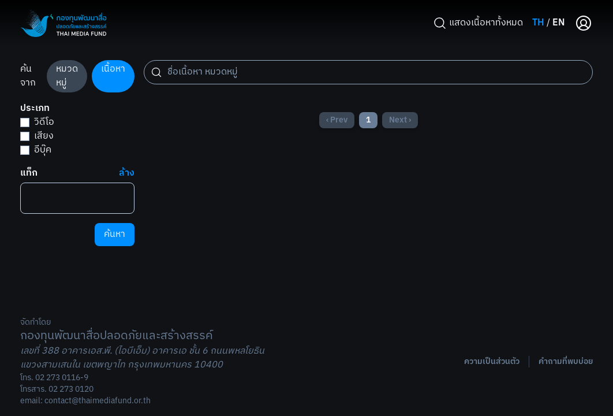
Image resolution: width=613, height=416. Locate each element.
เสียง (37, 136)
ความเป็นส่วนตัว (491, 361)
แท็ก (29, 173)
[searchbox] (28, 195)
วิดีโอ (37, 122)
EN (558, 23)
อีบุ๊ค (35, 150)
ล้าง (126, 173)
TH (538, 23)
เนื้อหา (113, 69)
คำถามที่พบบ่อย (566, 361)
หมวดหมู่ (67, 76)
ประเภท (35, 108)
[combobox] (77, 198)
